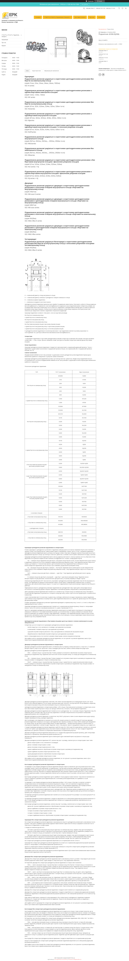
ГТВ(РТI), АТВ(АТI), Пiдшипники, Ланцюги (56, 17)
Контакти (101, 17)
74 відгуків (91, 1)
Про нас (91, 17)
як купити (85, 4)
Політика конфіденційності (74, 959)
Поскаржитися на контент (61, 959)
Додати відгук (122, 8)
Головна (37, 17)
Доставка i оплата (80, 17)
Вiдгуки (4, 45)
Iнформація (5, 39)
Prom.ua (73, 958)
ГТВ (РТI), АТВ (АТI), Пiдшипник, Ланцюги (10, 35)
